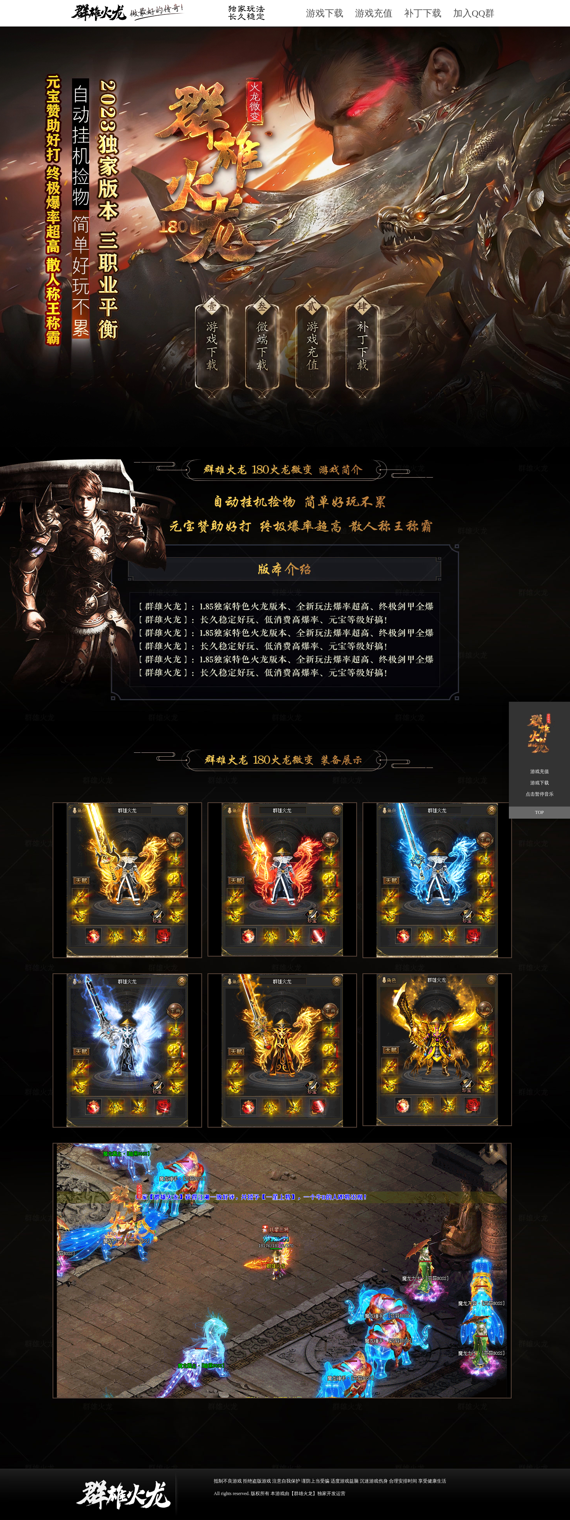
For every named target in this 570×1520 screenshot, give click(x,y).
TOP (539, 812)
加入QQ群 (474, 13)
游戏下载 (324, 13)
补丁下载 (423, 13)
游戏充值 (373, 13)
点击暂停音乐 (540, 794)
